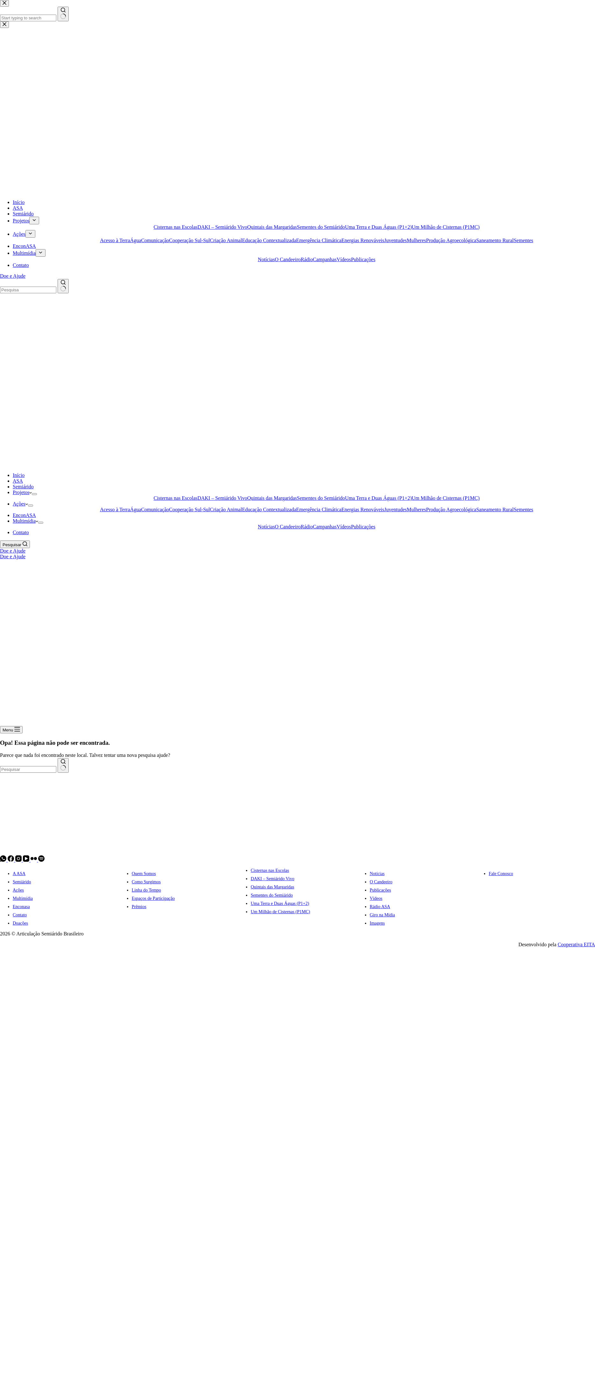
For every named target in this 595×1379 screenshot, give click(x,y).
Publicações (363, 526)
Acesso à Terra (115, 509)
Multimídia (25, 521)
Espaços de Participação (153, 898)
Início (18, 475)
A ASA (19, 873)
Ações (20, 503)
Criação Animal (226, 509)
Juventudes (395, 509)
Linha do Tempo (146, 890)
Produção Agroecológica (451, 509)
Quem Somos (144, 873)
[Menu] (11, 729)
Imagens (377, 923)
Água (135, 509)
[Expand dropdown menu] (34, 494)
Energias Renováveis (362, 509)
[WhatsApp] (4, 860)
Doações (20, 923)
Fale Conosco (501, 873)
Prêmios (139, 906)
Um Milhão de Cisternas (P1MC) (446, 498)
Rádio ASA (380, 906)
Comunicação (155, 509)
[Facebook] (11, 860)
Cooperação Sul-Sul (189, 509)
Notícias (266, 526)
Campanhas (325, 526)
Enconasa (21, 906)
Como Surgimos (146, 882)
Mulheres (416, 509)
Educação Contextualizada (269, 509)
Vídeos (344, 526)
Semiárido (23, 486)
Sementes (523, 509)
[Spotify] (41, 860)
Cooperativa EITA (576, 944)
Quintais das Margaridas (272, 498)
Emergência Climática (318, 509)
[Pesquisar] (15, 544)
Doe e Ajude (12, 551)
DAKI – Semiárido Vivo (222, 498)
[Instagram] (19, 860)
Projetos (22, 492)
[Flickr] (34, 860)
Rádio (307, 526)
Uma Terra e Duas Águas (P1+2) (378, 498)
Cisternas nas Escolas (176, 498)
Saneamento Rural (495, 509)
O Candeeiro (288, 526)
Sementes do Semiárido (321, 498)
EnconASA (24, 515)
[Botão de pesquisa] (63, 765)
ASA (18, 481)
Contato (21, 532)
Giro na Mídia (382, 915)
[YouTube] (27, 860)
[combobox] (28, 769)
